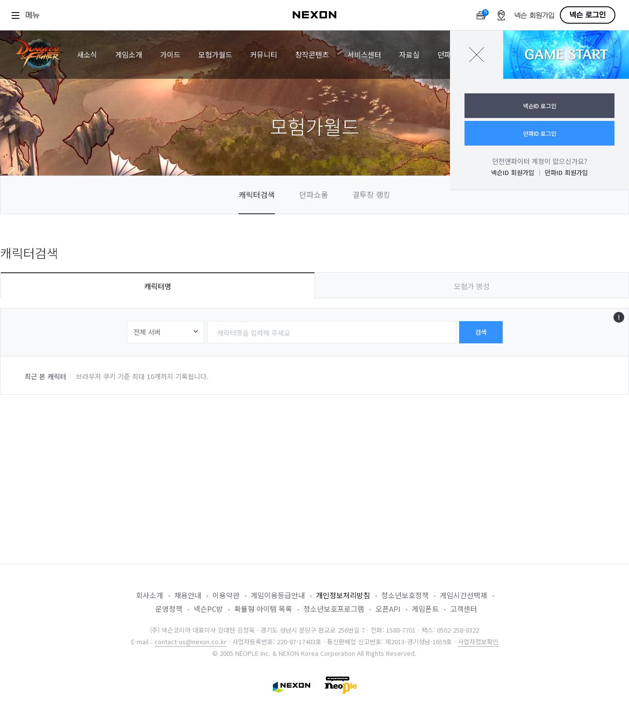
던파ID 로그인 (539, 133)
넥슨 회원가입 (534, 16)
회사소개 (149, 595)
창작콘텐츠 (312, 54)
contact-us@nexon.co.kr (190, 641)
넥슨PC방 (208, 609)
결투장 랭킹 (371, 194)
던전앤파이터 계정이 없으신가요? (539, 161)
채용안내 (187, 595)
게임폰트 (425, 609)
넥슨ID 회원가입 (512, 172)
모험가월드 (215, 54)
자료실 (409, 54)
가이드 (170, 54)
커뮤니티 (263, 54)
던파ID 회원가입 (566, 172)
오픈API (388, 609)
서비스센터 (364, 54)
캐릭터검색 (257, 194)
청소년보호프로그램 (333, 609)
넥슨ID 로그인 (539, 106)
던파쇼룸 (313, 194)
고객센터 (463, 609)
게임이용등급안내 (278, 595)
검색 (481, 332)
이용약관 (226, 595)
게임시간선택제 (463, 595)
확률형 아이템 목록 (263, 609)
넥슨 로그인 (587, 15)
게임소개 (128, 54)
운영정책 (168, 609)
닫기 (476, 54)
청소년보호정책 (405, 595)
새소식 (87, 54)
